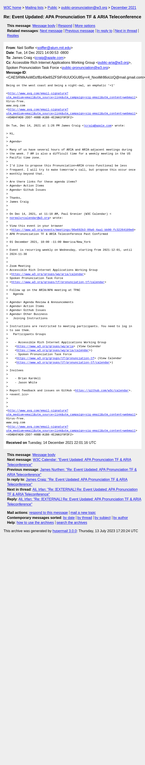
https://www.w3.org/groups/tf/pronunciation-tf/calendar (57, 282)
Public (52, 7)
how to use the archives (35, 522)
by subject (103, 518)
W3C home (12, 7)
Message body (43, 26)
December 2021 (123, 7)
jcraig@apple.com (49, 58)
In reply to (104, 31)
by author (120, 518)
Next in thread (126, 31)
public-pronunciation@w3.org (84, 7)
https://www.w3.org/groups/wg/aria (45, 347)
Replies (13, 36)
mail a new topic (83, 512)
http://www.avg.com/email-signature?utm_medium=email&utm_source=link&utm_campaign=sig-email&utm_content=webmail (70, 96)
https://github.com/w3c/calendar (102, 391)
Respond (65, 26)
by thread (84, 518)
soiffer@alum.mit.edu (54, 48)
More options (85, 26)
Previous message (79, 31)
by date (68, 518)
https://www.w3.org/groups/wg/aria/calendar (47, 274)
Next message (51, 31)
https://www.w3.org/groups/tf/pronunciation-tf (55, 358)
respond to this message (48, 512)
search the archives (72, 522)
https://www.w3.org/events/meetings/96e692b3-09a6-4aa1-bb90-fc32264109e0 (72, 230)
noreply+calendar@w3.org (29, 218)
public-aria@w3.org (113, 62)
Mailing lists (34, 7)
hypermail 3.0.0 (64, 531)
